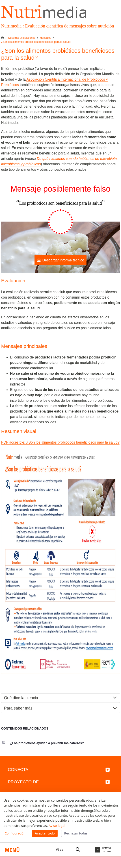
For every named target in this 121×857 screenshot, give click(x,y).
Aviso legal (57, 825)
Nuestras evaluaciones (21, 37)
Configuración (15, 833)
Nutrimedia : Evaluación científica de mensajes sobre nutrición (57, 25)
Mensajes (45, 37)
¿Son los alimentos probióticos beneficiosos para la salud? (36, 41)
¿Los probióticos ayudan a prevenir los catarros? (47, 743)
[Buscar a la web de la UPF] (77, 849)
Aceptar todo (45, 833)
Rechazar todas (75, 833)
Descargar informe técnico (60, 260)
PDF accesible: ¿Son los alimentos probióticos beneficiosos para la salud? (60, 442)
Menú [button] (12, 850)
